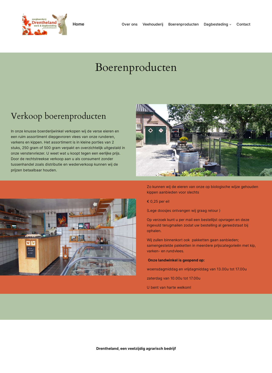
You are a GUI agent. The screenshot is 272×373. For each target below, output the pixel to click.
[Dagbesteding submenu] (230, 24)
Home (78, 24)
